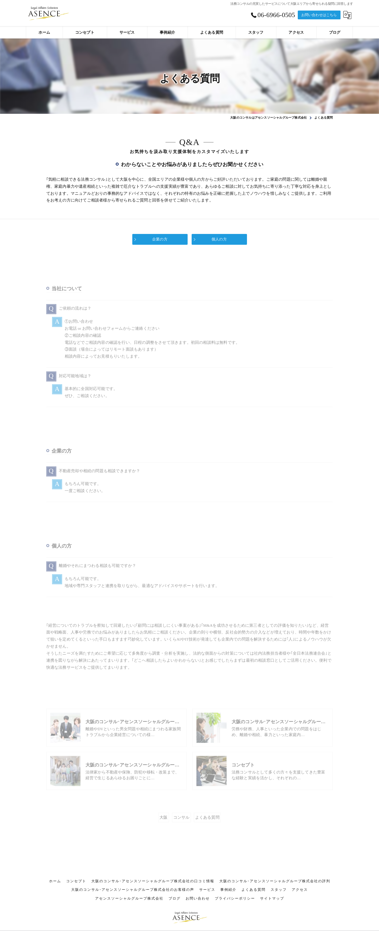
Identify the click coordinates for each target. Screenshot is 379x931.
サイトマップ (272, 877)
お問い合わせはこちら (319, 15)
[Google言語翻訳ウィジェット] (347, 15)
